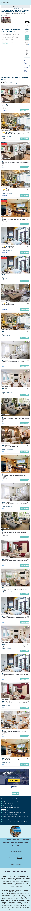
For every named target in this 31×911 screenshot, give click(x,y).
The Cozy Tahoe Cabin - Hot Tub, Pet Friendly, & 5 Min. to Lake (14, 220)
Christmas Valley (9, 392)
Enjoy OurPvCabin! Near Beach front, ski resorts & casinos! (14, 277)
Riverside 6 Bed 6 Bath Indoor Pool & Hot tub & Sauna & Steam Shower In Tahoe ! (15, 390)
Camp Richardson (9, 563)
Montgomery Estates (9, 591)
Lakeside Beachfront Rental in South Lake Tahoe (14, 560)
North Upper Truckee (9, 164)
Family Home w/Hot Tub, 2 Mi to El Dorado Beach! (14, 475)
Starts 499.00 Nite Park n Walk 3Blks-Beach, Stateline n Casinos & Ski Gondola (15, 419)
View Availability (25, 110)
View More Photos (6, 20)
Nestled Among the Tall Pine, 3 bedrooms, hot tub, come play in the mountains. (15, 447)
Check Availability (27, 37)
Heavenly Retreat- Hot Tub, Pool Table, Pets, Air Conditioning (14, 590)
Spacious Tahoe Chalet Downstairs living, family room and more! (14, 533)
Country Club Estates (9, 193)
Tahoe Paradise (8, 648)
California (20, 6)
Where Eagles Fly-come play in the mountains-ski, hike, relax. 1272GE (15, 760)
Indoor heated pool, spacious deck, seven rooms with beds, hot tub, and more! (15, 675)
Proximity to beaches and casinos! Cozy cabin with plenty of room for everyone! (15, 333)
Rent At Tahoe (17, 851)
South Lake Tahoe (9, 250)
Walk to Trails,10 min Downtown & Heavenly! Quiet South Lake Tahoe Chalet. (15, 703)
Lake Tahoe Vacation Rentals (9, 803)
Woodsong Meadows (7, 247)
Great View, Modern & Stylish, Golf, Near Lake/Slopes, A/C (15, 504)
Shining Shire (5, 105)
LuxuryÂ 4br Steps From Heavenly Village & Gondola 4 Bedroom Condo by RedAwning (15, 134)
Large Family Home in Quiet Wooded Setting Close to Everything (15, 646)
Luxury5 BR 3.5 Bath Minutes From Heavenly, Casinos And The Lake (15, 618)
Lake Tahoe (26, 6)
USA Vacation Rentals (7, 805)
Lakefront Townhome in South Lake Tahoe (13, 361)
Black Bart (8, 335)
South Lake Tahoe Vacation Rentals (10, 801)
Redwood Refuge (6, 190)
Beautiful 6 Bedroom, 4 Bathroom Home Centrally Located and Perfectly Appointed (14, 732)
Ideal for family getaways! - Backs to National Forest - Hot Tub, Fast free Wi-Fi (15, 163)
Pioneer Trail (8, 278)
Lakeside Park (8, 136)
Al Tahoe (7, 221)
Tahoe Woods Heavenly (8, 304)
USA (16, 6)
